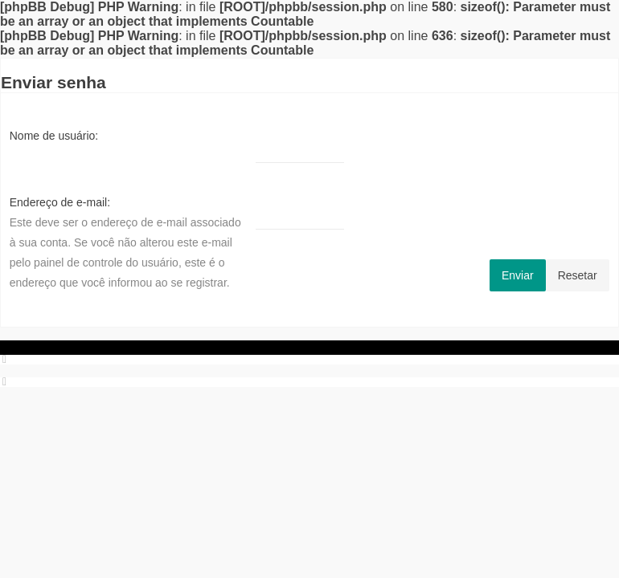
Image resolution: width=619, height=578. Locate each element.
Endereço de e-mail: (60, 202)
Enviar (518, 275)
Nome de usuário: (54, 135)
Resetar (577, 275)
